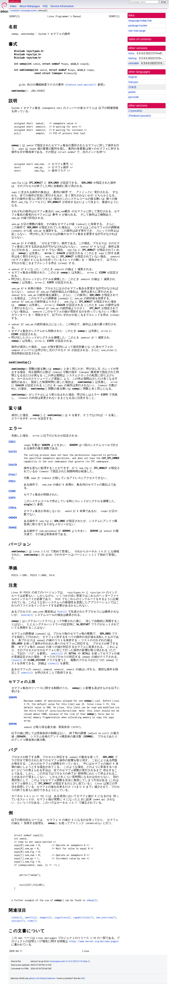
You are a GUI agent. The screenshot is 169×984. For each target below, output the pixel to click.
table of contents (140, 39)
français (133, 82)
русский (133, 97)
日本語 (132, 87)
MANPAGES (14, 1)
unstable (15, 10)
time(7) (32, 920)
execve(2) (27, 614)
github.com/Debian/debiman (42, 978)
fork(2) (62, 611)
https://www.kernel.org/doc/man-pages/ (94, 941)
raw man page (136, 30)
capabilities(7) (83, 917)
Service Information (62, 6)
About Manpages (29, 6)
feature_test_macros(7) (81, 84)
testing (132, 58)
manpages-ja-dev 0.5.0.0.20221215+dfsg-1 (69, 961)
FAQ (45, 6)
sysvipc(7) (18, 920)
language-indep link (140, 20)
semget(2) (46, 917)
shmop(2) (92, 900)
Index (13, 6)
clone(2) (16, 660)
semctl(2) (57, 653)
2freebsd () (139, 115)
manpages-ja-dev (28, 10)
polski (131, 92)
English (132, 77)
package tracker (137, 25)
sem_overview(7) (106, 917)
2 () (135, 110)
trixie (131, 53)
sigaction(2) (62, 917)
